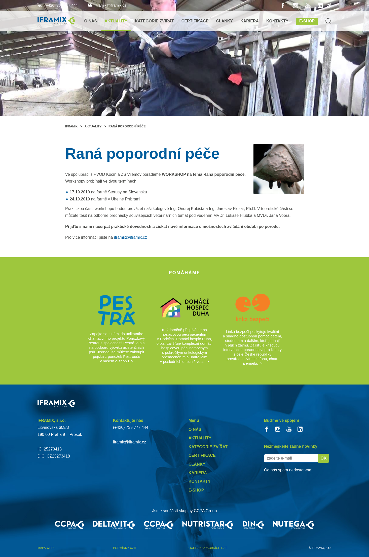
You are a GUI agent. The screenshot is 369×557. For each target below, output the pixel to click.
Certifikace (195, 21)
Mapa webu (47, 548)
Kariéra (249, 21)
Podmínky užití (125, 548)
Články (224, 21)
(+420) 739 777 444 (58, 5)
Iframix (71, 126)
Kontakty (277, 21)
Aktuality (115, 21)
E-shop (307, 21)
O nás (90, 21)
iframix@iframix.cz (107, 5)
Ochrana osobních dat (208, 548)
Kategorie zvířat (154, 21)
